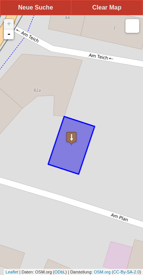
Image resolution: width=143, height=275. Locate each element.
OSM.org (102, 272)
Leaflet (12, 272)
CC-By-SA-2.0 (126, 272)
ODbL (60, 272)
